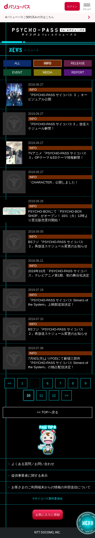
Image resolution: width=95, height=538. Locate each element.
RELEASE (78, 63)
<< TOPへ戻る (47, 412)
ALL (17, 63)
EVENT (17, 72)
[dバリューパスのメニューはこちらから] (86, 7)
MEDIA (47, 72)
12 (53, 395)
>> (66, 395)
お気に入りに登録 (47, 514)
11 (41, 395)
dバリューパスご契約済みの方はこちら (29, 17)
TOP (48, 440)
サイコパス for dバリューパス (49, 32)
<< (9, 383)
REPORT (77, 72)
